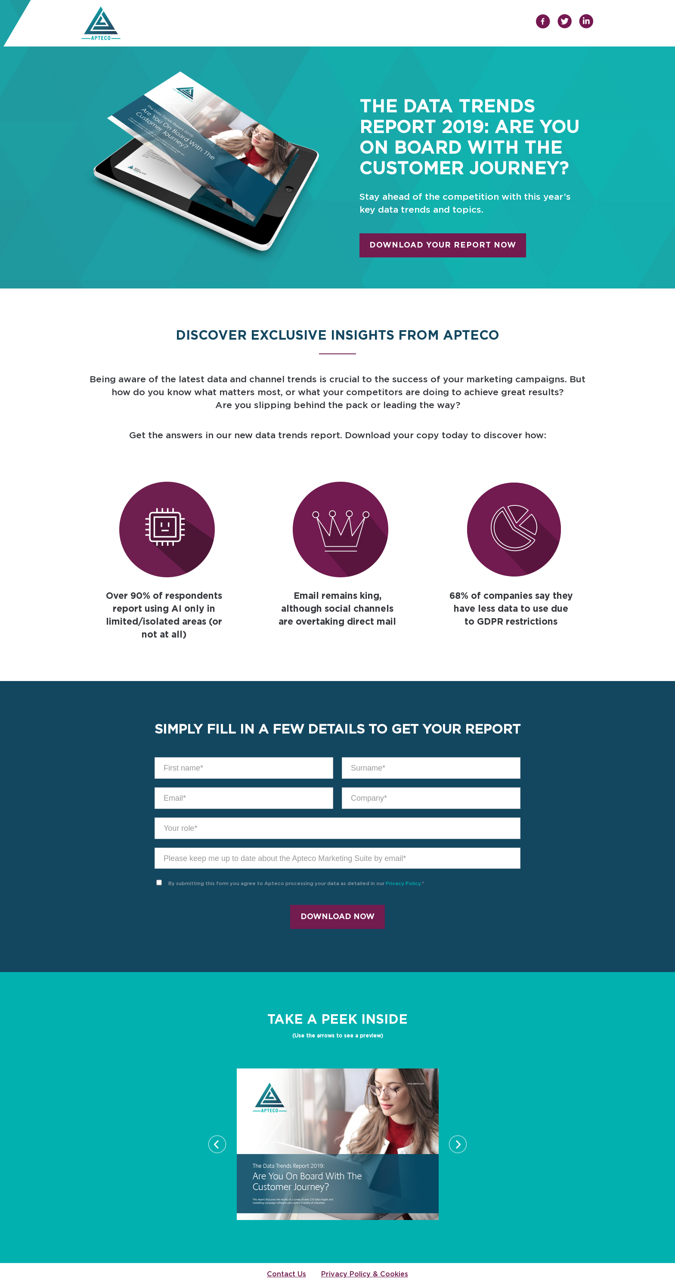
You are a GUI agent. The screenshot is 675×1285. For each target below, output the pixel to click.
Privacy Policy (403, 883)
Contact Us (286, 1274)
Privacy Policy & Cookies (364, 1274)
